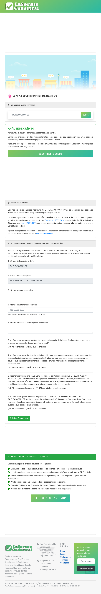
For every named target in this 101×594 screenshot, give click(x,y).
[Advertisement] (50, 33)
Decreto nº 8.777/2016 (54, 220)
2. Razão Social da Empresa (19, 276)
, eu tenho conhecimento (22, 388)
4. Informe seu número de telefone (22, 305)
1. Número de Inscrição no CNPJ (21, 261)
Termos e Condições (64, 561)
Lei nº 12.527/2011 (28, 223)
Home (62, 551)
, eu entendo (17, 347)
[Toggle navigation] (81, 6)
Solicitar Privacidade (44, 233)
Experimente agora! (50, 153)
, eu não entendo (37, 347)
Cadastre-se (65, 557)
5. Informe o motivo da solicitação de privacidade (28, 323)
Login (62, 554)
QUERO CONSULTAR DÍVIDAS (50, 498)
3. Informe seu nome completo (20, 290)
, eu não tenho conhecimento (52, 388)
